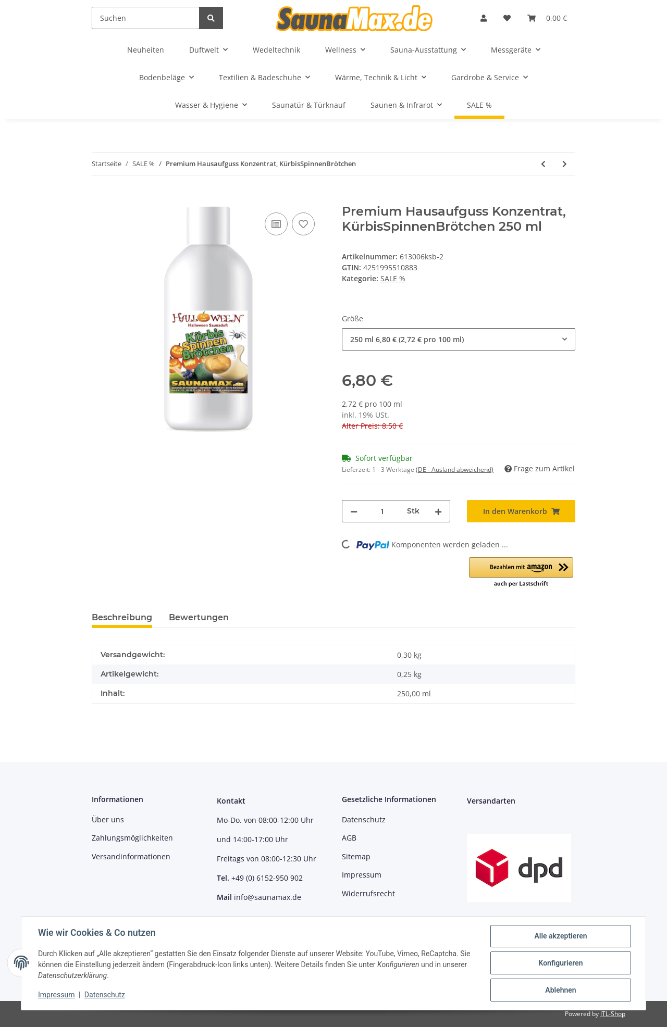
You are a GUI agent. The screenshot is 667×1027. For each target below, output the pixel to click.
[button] (483, 18)
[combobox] (458, 339)
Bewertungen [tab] (199, 617)
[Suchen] (146, 18)
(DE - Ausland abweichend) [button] (454, 469)
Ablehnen (560, 990)
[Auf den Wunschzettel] (303, 223)
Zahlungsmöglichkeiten (132, 838)
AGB (349, 838)
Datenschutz (364, 819)
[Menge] (382, 511)
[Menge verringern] (353, 511)
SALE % (392, 278)
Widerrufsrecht (368, 893)
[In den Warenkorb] (100, 198)
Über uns (108, 819)
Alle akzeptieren (560, 936)
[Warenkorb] (547, 18)
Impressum (361, 875)
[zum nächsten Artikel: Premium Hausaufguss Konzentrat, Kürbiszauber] (564, 164)
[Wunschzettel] (507, 18)
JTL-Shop (612, 1013)
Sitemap (356, 856)
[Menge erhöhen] (438, 511)
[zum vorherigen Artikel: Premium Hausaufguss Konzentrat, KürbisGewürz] (543, 164)
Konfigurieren (560, 963)
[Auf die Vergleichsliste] (276, 223)
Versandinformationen (131, 856)
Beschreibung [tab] (122, 617)
